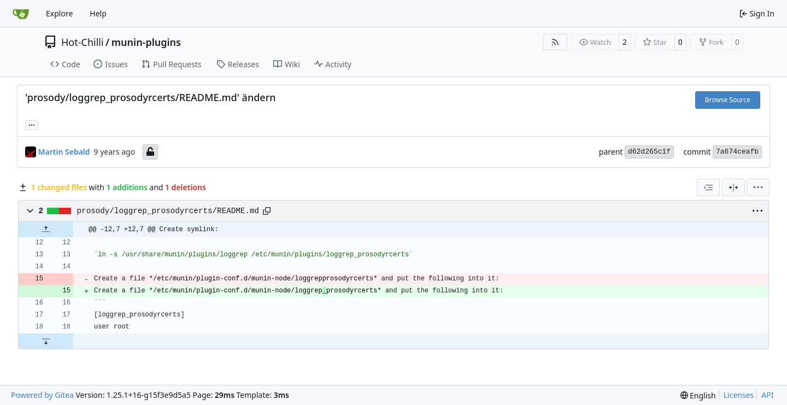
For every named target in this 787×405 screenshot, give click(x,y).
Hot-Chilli (82, 42)
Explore (59, 13)
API (767, 395)
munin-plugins (146, 42)
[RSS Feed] (555, 42)
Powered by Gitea (42, 395)
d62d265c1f (649, 152)
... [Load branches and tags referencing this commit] (31, 124)
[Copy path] (266, 211)
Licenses (739, 395)
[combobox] (708, 187)
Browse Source (727, 99)
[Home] (20, 14)
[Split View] (733, 187)
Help (98, 13)
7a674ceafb (737, 152)
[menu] (758, 187)
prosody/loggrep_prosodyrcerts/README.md (168, 211)
